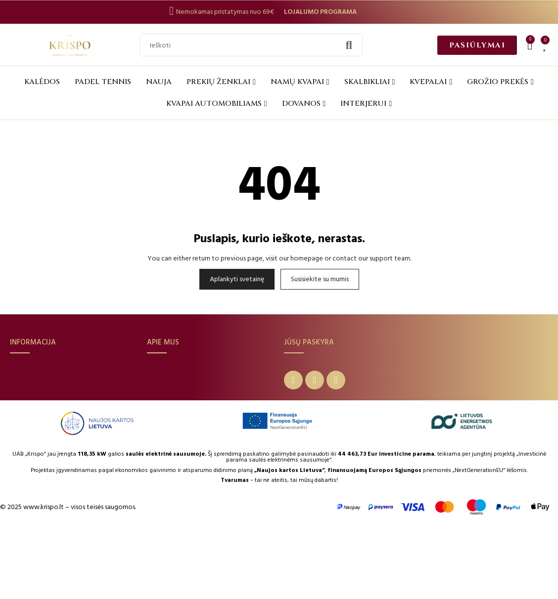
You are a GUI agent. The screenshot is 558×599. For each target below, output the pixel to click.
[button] (477, 45)
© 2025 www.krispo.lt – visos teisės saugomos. (68, 575)
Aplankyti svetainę (237, 279)
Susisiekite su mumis (320, 279)
